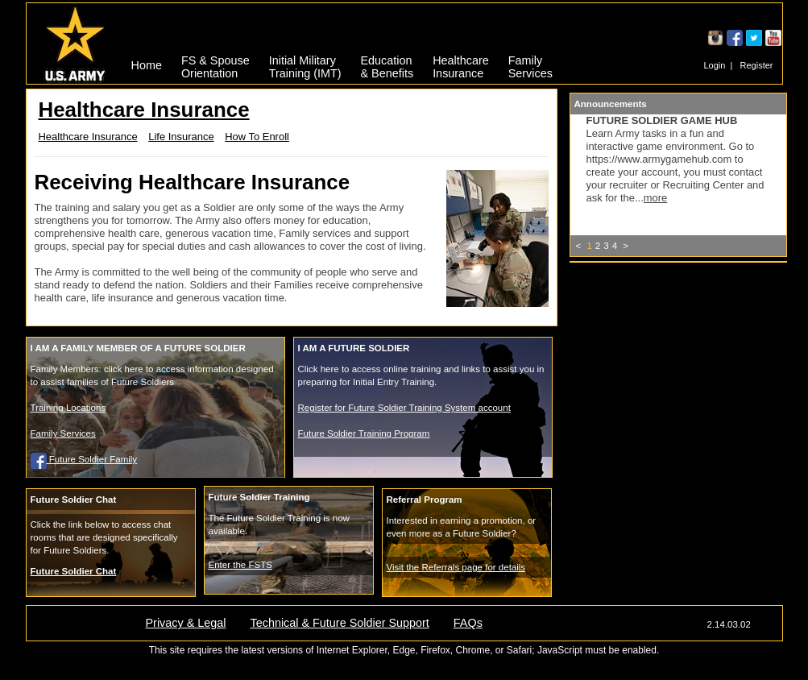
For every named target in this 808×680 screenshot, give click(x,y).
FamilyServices (530, 64)
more (656, 198)
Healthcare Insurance (88, 137)
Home (146, 65)
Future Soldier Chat (74, 571)
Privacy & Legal (186, 622)
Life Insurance (180, 137)
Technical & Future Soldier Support (339, 622)
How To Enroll (257, 137)
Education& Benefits (387, 64)
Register (756, 65)
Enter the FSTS (240, 565)
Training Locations (68, 408)
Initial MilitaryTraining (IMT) (305, 64)
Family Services (63, 433)
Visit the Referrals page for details (456, 567)
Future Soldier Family (84, 459)
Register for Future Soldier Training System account (404, 408)
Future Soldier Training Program (364, 433)
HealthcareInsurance (461, 64)
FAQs (468, 622)
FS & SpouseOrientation (215, 64)
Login (714, 65)
